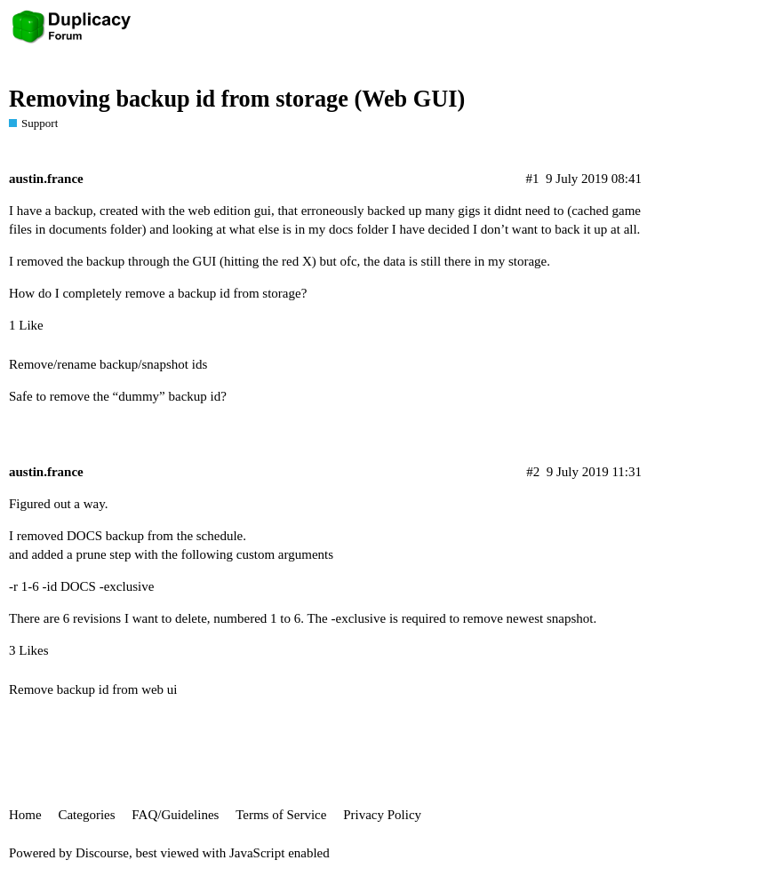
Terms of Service (281, 815)
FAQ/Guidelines (175, 815)
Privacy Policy (382, 815)
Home (25, 815)
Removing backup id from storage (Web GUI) (237, 99)
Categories (86, 815)
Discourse (102, 853)
